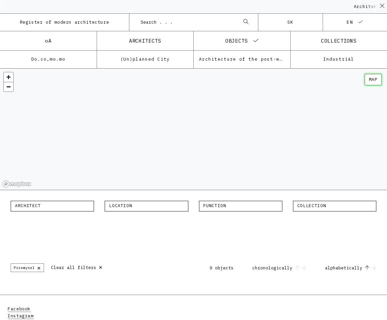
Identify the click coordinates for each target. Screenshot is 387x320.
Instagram (21, 316)
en (350, 22)
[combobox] (187, 22)
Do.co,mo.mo (48, 59)
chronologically (280, 268)
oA (48, 40)
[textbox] (52, 205)
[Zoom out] (8, 87)
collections (338, 40)
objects (236, 40)
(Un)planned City (145, 59)
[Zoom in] (8, 77)
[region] (193, 129)
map (373, 79)
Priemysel (27, 267)
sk (290, 22)
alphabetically (350, 268)
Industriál (338, 59)
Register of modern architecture (64, 22)
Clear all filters (77, 267)
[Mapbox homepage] (16, 184)
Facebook (19, 309)
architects (145, 40)
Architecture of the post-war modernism (244, 59)
